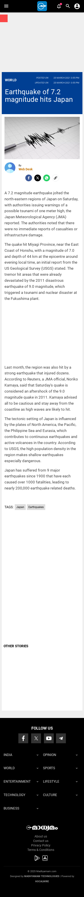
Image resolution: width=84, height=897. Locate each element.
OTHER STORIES (16, 646)
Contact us (40, 841)
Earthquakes (36, 507)
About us (40, 836)
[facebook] (28, 178)
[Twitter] (37, 178)
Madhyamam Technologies (41, 876)
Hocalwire (42, 881)
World (11, 80)
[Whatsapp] (46, 178)
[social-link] (55, 178)
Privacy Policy (40, 845)
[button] (6, 6)
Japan (20, 507)
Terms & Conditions (40, 850)
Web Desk (25, 169)
